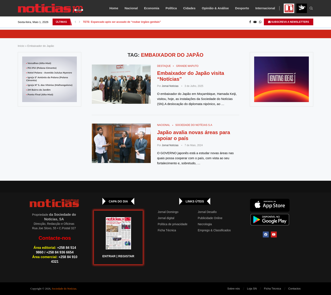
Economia (151, 8)
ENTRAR (109, 256)
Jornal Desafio (207, 211)
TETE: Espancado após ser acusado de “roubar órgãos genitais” (122, 21)
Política (171, 8)
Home (113, 8)
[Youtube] (255, 22)
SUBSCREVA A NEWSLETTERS (288, 21)
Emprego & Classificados (214, 230)
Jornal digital (166, 218)
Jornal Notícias (170, 86)
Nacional (131, 8)
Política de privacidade (172, 224)
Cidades (189, 8)
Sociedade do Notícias (64, 288)
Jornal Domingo (168, 211)
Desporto (242, 8)
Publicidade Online (210, 218)
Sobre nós (233, 288)
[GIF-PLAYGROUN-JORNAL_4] (281, 79)
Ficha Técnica (167, 230)
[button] (75, 22)
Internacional (265, 8)
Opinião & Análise (215, 8)
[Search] (311, 8)
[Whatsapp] (260, 22)
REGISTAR (126, 256)
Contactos (294, 288)
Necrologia (205, 224)
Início (21, 45)
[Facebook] (250, 22)
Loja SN (252, 288)
